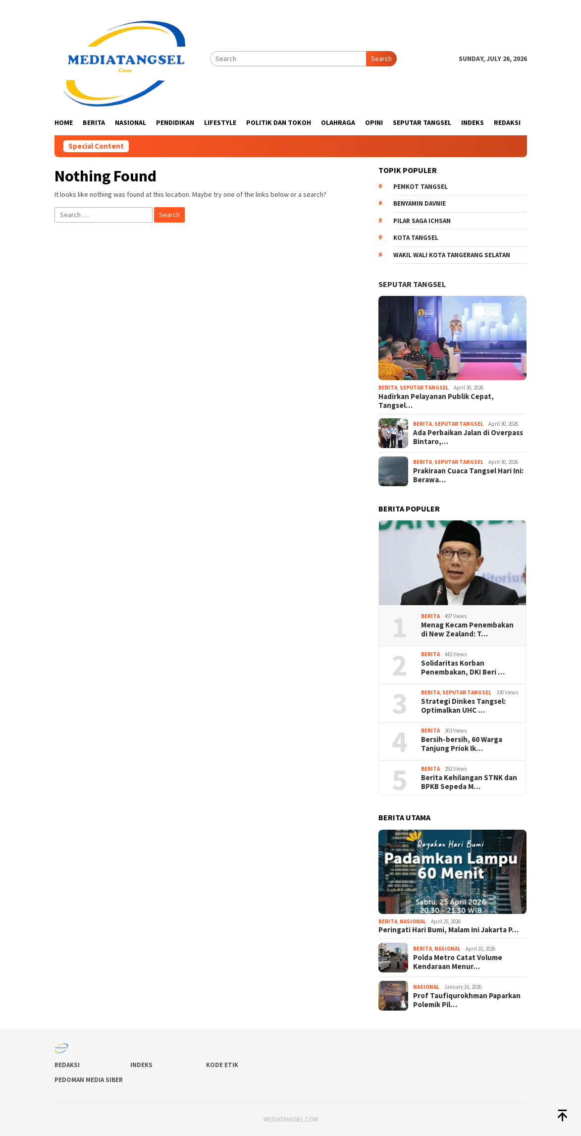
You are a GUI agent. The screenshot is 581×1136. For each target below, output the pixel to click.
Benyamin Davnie (419, 203)
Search (381, 58)
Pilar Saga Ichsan (422, 221)
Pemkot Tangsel (420, 186)
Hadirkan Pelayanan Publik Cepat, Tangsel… (436, 401)
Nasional (413, 921)
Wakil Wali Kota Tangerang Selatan (451, 255)
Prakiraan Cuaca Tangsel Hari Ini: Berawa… (468, 475)
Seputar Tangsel (412, 284)
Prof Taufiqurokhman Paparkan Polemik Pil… (467, 1000)
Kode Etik (222, 1065)
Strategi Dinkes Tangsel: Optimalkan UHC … (463, 706)
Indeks (141, 1065)
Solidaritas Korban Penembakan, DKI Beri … (463, 668)
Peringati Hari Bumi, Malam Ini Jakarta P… (448, 929)
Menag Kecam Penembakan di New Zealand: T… (467, 629)
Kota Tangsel (415, 237)
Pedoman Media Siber (88, 1080)
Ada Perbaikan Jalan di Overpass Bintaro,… (468, 437)
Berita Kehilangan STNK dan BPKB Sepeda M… (469, 782)
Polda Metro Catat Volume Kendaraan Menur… (457, 962)
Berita (387, 387)
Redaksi (67, 1065)
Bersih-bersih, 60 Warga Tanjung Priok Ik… (461, 744)
